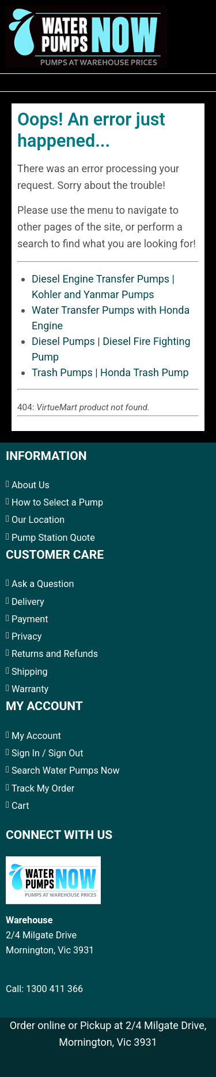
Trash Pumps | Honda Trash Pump (110, 372)
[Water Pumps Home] (86, 35)
